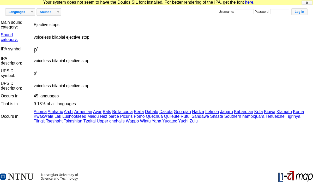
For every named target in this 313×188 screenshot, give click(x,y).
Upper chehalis (111, 121)
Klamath (284, 111)
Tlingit (39, 121)
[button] (307, 3)
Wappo (132, 121)
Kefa (258, 111)
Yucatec (169, 121)
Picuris (126, 116)
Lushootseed (74, 116)
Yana (156, 121)
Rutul (185, 116)
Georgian (182, 111)
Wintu (145, 121)
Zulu (194, 121)
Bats (107, 111)
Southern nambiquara (244, 116)
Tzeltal (89, 121)
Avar (97, 111)
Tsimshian (73, 121)
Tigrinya (293, 116)
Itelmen (212, 111)
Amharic (55, 111)
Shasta (216, 116)
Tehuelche (275, 116)
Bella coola (122, 111)
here (249, 2)
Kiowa (269, 111)
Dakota (166, 111)
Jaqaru (226, 111)
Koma (298, 111)
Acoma (40, 111)
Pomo (139, 116)
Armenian (83, 111)
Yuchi (183, 121)
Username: (227, 12)
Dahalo (151, 111)
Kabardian (243, 111)
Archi (68, 111)
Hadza (198, 111)
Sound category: (9, 37)
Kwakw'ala (43, 116)
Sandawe (200, 116)
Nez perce (109, 116)
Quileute (172, 116)
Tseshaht (54, 121)
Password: (262, 12)
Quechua (154, 116)
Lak (58, 116)
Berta (139, 111)
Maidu (93, 116)
